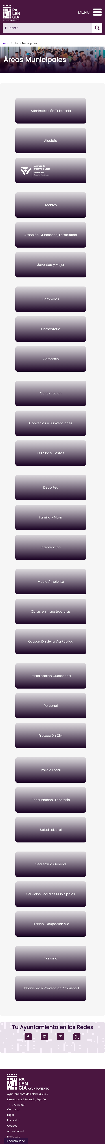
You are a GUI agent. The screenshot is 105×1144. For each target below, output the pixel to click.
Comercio (51, 359)
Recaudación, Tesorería (51, 800)
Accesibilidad (15, 1131)
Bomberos (50, 299)
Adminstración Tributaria (51, 110)
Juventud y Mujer (50, 264)
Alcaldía (50, 140)
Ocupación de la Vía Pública (50, 641)
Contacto (13, 1109)
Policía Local (51, 770)
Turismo (50, 958)
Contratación (51, 393)
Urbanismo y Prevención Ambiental (51, 988)
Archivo (51, 205)
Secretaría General (50, 864)
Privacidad (13, 1120)
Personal (51, 705)
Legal (10, 1115)
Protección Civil (50, 735)
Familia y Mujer (51, 517)
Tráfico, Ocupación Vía (50, 924)
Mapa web (13, 1136)
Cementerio (50, 329)
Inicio (6, 43)
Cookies (12, 1126)
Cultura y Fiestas (50, 453)
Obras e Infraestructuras (51, 611)
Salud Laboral (51, 829)
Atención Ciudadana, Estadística (50, 235)
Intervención (51, 547)
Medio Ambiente (51, 581)
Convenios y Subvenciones (50, 423)
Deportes (50, 487)
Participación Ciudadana (51, 676)
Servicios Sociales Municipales (50, 894)
